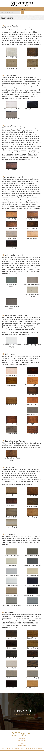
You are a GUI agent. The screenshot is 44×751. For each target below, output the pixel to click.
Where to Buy (22, 740)
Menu (22, 9)
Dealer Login (22, 745)
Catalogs (22, 738)
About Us (22, 743)
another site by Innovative (34, 748)
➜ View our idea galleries (22, 714)
